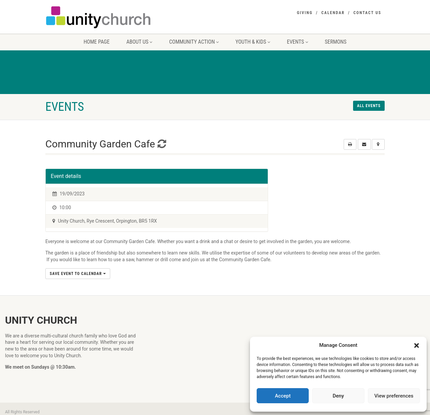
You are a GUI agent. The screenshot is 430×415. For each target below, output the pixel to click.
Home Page (97, 42)
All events (369, 105)
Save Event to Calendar (78, 273)
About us (139, 42)
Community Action (194, 42)
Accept (283, 396)
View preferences (393, 396)
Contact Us (367, 12)
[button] (416, 345)
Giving (305, 12)
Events (297, 42)
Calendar (333, 12)
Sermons (336, 42)
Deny (338, 396)
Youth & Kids (252, 42)
